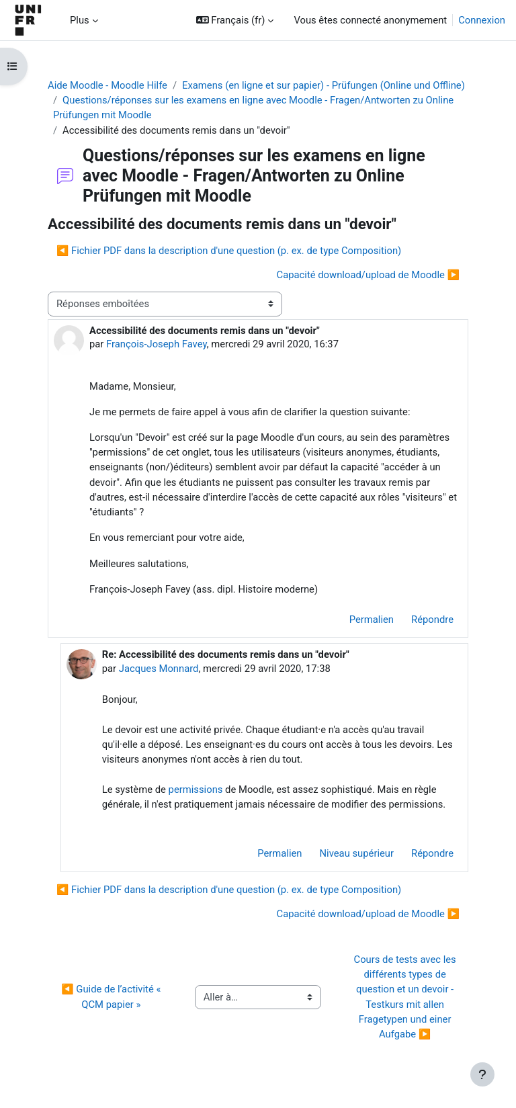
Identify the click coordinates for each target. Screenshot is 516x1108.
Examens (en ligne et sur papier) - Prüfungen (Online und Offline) (323, 85)
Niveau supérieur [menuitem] (357, 853)
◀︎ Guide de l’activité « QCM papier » (112, 996)
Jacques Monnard (159, 669)
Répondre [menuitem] (432, 619)
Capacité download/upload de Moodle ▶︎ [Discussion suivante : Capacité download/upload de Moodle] (368, 275)
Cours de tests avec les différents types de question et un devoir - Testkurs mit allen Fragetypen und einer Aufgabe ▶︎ (406, 996)
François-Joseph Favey (156, 344)
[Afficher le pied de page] (482, 1074)
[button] (235, 20)
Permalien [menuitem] (371, 619)
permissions (196, 789)
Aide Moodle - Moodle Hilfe (107, 85)
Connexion (481, 20)
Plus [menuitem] (79, 20)
